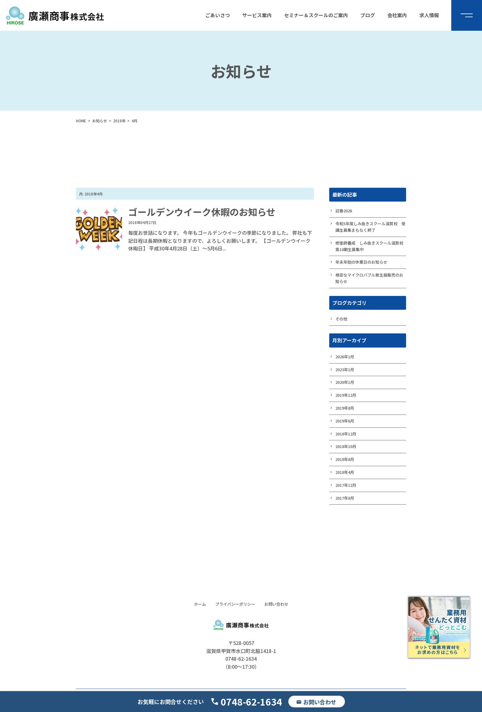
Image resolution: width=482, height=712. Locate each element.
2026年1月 (344, 357)
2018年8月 (344, 459)
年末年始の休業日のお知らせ (361, 262)
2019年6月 (344, 421)
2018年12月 (345, 434)
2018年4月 (344, 472)
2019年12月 (345, 395)
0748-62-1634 (251, 701)
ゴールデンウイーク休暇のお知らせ (201, 211)
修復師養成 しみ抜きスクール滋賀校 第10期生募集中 (370, 246)
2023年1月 (344, 369)
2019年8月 (344, 408)
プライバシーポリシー (235, 604)
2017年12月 (345, 485)
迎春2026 (343, 211)
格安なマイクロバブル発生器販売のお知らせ (369, 278)
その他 (341, 319)
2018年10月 (345, 446)
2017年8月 (344, 498)
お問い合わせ (276, 604)
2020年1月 (344, 382)
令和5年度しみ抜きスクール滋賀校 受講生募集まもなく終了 (370, 227)
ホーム (200, 604)
